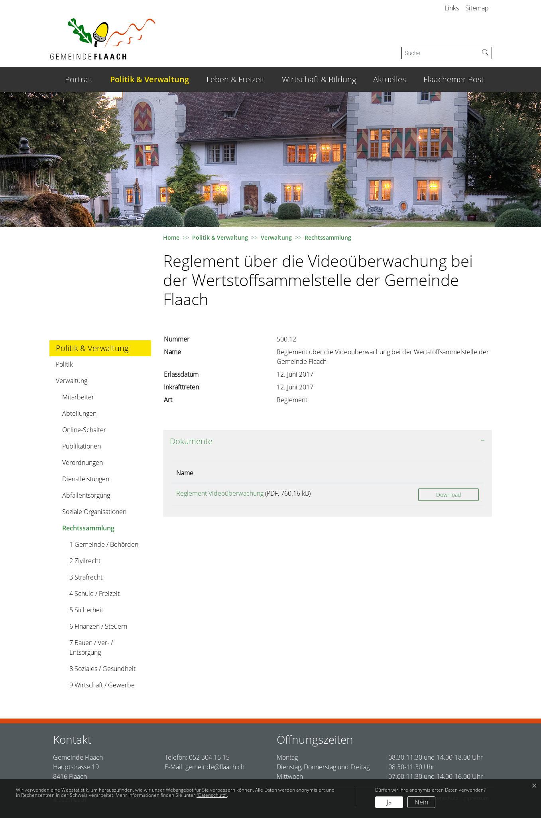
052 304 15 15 (209, 757)
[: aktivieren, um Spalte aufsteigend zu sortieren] (448, 473)
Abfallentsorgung (86, 495)
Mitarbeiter (78, 397)
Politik (64, 364)
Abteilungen (79, 413)
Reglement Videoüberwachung (220, 493)
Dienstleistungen (85, 479)
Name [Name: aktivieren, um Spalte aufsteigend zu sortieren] (184, 473)
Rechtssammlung (88, 530)
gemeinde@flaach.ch (214, 766)
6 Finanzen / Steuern (98, 626)
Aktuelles (389, 79)
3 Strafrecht (85, 577)
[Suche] (440, 53)
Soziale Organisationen (94, 511)
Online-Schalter (84, 429)
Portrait (79, 79)
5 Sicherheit (86, 610)
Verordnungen (82, 462)
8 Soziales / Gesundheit (102, 668)
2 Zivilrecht (84, 560)
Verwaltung (71, 380)
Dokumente (191, 441)
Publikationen (81, 446)
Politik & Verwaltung (149, 79)
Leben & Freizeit (236, 79)
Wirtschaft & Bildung (319, 79)
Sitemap (477, 8)
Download (448, 494)
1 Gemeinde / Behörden (103, 544)
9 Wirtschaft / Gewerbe (102, 685)
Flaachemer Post (453, 79)
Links (452, 8)
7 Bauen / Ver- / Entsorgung (91, 647)
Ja (389, 802)
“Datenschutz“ (212, 795)
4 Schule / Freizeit (94, 593)
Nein (421, 802)
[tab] (327, 441)
